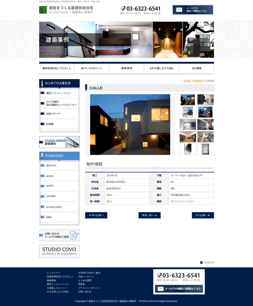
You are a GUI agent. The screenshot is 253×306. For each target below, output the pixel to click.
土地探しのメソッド (57, 288)
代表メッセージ (86, 276)
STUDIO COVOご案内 (89, 273)
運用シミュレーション (58, 284)
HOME (187, 80)
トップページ (53, 273)
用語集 (81, 284)
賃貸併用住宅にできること (60, 276)
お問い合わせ (84, 291)
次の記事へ (202, 215)
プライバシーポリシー (89, 288)
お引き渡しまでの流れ (58, 291)
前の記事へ (98, 215)
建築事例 (198, 80)
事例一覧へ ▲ (149, 215)
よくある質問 (84, 280)
